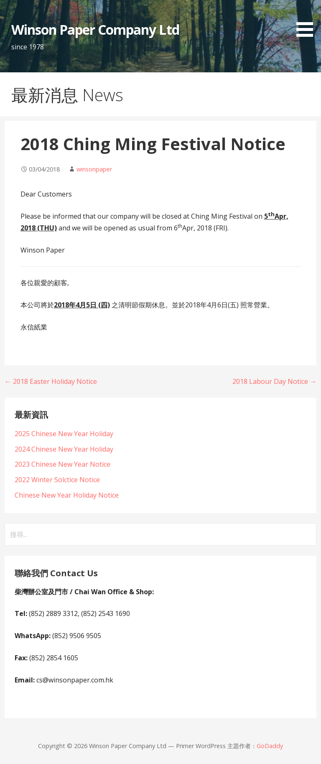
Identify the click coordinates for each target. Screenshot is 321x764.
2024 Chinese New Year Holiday (64, 449)
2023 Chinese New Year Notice (62, 464)
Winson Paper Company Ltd (95, 29)
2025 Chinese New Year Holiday (64, 433)
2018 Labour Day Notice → (274, 381)
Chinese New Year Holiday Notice (67, 495)
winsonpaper (94, 169)
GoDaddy (270, 746)
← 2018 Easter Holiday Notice (51, 381)
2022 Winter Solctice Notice (57, 479)
